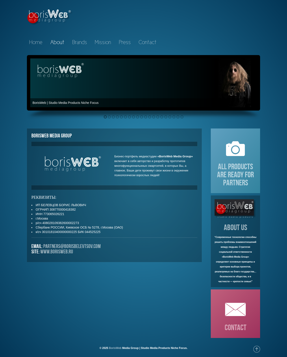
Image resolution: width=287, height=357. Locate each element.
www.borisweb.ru (56, 251)
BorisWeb (115, 348)
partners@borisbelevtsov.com (72, 246)
